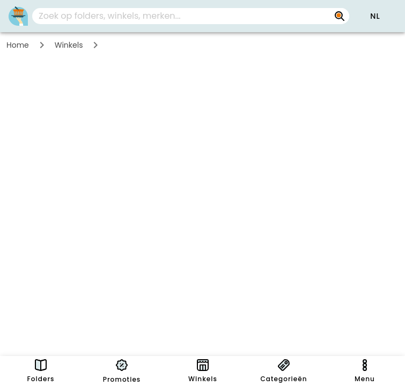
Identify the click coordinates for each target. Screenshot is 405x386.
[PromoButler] (18, 16)
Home (17, 45)
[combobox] (190, 16)
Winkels (69, 45)
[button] (375, 16)
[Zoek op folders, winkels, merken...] (339, 16)
